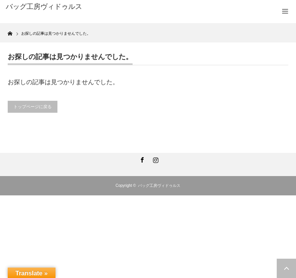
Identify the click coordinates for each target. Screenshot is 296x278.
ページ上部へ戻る (286, 268)
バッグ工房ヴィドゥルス (159, 185)
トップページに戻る (32, 106)
